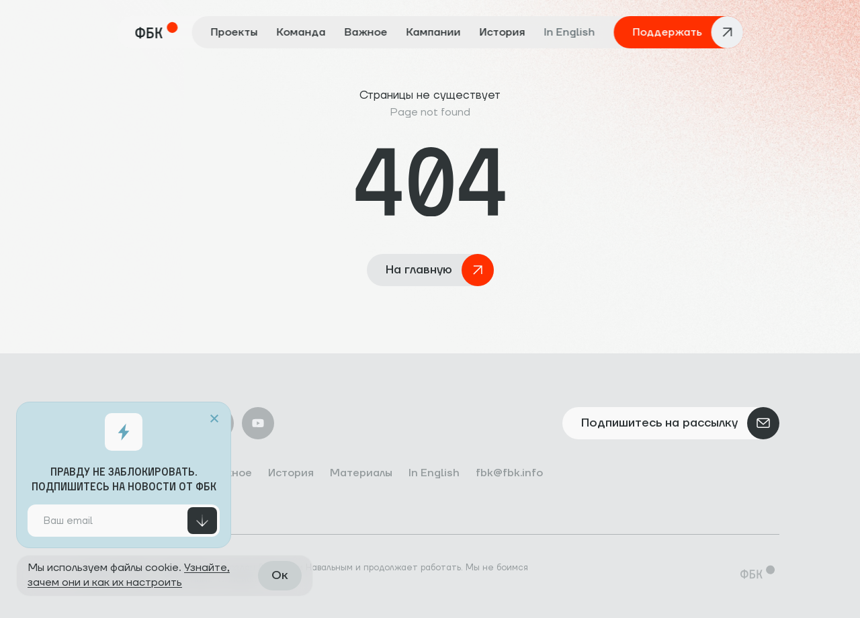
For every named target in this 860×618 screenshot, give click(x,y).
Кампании (433, 32)
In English (569, 32)
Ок (279, 575)
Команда (301, 32)
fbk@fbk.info (509, 473)
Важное (366, 32)
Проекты (234, 32)
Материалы (361, 473)
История (502, 32)
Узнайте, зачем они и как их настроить (129, 575)
